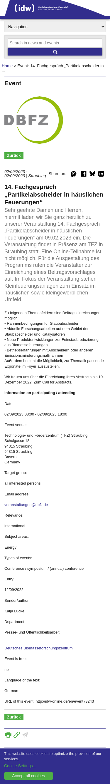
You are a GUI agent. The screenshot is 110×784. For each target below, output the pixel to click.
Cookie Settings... (20, 766)
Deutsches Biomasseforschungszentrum (38, 648)
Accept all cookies (28, 775)
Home (7, 65)
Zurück (14, 155)
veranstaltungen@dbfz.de (26, 504)
